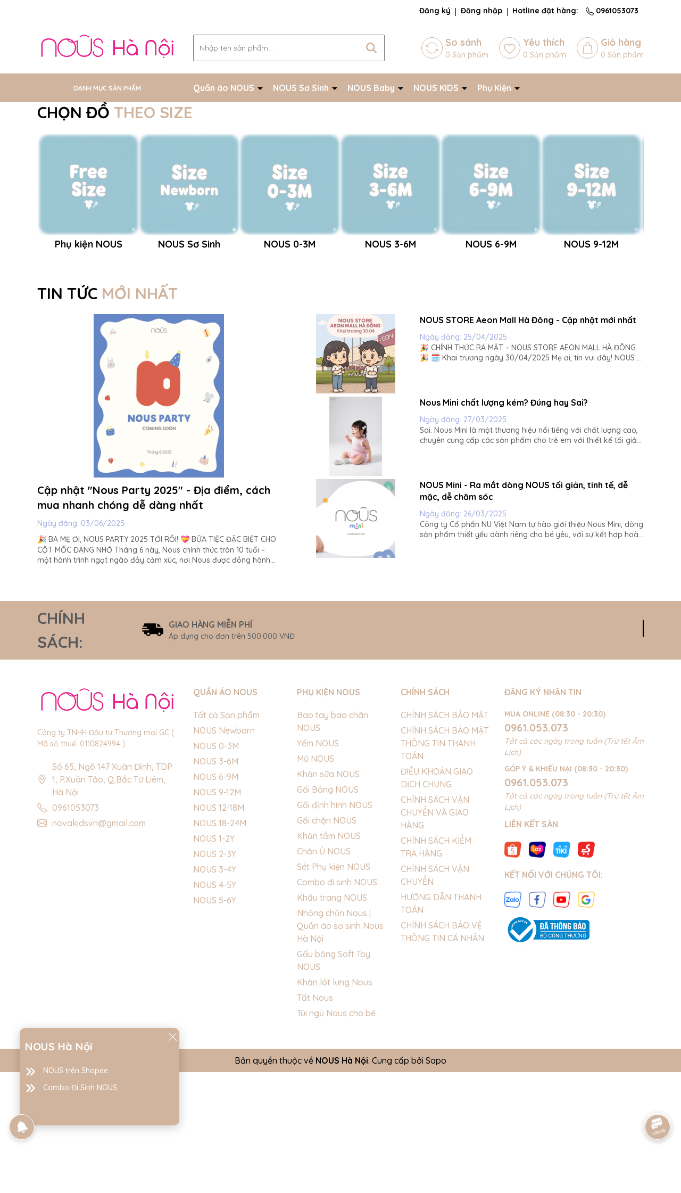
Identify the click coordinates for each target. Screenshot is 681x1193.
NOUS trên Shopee (75, 1070)
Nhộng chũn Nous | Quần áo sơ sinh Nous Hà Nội (340, 1047)
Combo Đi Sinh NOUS (80, 1087)
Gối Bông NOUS (328, 910)
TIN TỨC (107, 415)
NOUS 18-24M (219, 944)
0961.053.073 (536, 848)
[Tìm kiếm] (371, 48)
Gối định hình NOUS (334, 925)
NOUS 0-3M (216, 866)
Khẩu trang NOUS (332, 1018)
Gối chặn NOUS (326, 941)
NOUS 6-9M (215, 897)
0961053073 (612, 10)
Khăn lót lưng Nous (334, 1103)
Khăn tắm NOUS (329, 956)
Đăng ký (435, 10)
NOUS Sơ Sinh (302, 88)
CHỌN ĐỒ (115, 112)
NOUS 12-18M (218, 928)
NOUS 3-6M (215, 882)
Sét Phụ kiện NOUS (333, 987)
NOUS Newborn (224, 851)
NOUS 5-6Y (214, 1021)
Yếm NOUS (318, 864)
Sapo (436, 1181)
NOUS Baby (372, 88)
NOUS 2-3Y (214, 974)
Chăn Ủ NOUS (324, 972)
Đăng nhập (481, 10)
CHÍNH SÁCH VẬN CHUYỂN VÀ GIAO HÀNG (435, 933)
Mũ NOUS (315, 879)
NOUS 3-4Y (214, 990)
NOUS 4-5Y (214, 1005)
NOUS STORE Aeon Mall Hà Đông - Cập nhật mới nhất (528, 441)
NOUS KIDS (437, 88)
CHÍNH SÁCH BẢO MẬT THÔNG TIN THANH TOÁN (444, 864)
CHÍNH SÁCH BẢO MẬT (444, 835)
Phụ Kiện (495, 88)
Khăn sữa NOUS (328, 895)
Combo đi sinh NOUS (337, 1003)
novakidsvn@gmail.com (99, 944)
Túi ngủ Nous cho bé (336, 1134)
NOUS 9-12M (217, 913)
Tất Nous (315, 1118)
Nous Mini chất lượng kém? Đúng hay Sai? (504, 523)
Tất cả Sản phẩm (226, 835)
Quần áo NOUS (224, 88)
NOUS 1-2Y (214, 959)
